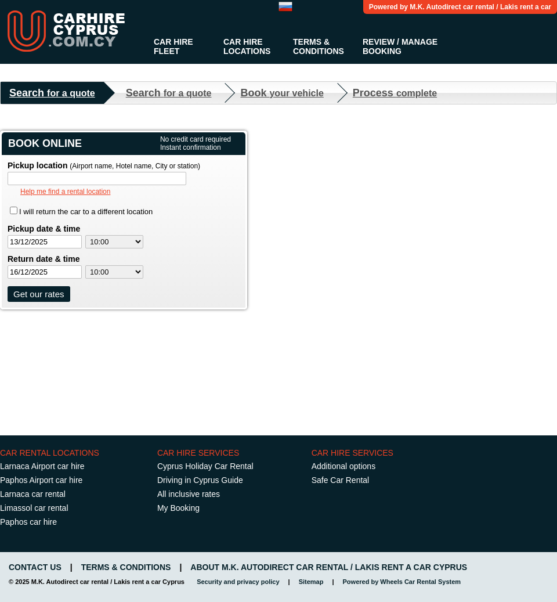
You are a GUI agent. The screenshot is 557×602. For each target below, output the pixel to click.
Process (395, 93)
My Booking (178, 508)
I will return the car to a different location (86, 211)
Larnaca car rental (33, 494)
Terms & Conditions (318, 46)
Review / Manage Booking (400, 46)
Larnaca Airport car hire (42, 466)
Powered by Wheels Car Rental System (402, 581)
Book (281, 93)
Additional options (344, 466)
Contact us (35, 567)
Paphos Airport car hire (41, 480)
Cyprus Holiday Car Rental (205, 466)
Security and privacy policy (238, 581)
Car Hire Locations (246, 46)
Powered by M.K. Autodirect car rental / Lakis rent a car (460, 7)
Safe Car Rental (341, 480)
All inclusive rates (188, 494)
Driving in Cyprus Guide (200, 480)
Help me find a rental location (65, 192)
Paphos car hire (28, 522)
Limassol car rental (34, 508)
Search (52, 93)
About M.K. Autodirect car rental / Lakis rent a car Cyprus (328, 567)
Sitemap (311, 581)
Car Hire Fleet (173, 46)
